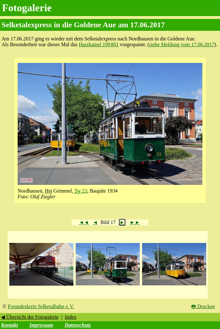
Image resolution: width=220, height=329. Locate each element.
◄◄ (84, 222)
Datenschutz (77, 325)
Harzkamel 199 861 (99, 44)
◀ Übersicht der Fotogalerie (30, 317)
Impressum (41, 325)
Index (70, 317)
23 (80, 191)
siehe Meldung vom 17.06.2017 (181, 44)
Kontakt (9, 325)
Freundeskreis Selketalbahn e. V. (41, 306)
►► (135, 222)
